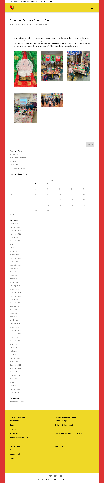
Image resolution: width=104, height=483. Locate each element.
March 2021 (14, 386)
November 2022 (15, 334)
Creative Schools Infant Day (30, 20)
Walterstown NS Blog (41, 24)
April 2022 (13, 351)
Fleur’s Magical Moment (18, 168)
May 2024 (13, 275)
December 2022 (15, 330)
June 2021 (13, 379)
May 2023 (13, 313)
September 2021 (15, 375)
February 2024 (15, 286)
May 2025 (13, 248)
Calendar (13, 458)
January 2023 (14, 327)
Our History (14, 450)
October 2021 (14, 372)
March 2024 (14, 282)
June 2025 (13, 244)
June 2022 (13, 344)
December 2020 (15, 392)
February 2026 (15, 227)
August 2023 (14, 306)
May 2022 (13, 348)
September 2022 (15, 341)
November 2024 (15, 258)
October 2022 (14, 337)
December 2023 (15, 292)
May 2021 (13, 382)
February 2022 (15, 358)
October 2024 (14, 261)
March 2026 (14, 224)
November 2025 (15, 234)
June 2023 (13, 310)
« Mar (12, 214)
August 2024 (14, 268)
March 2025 (14, 251)
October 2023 (14, 299)
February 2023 (15, 323)
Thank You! (14, 165)
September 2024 (15, 265)
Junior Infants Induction (18, 158)
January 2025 (14, 255)
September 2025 (15, 241)
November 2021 (15, 368)
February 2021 (15, 389)
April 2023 (13, 317)
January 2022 (14, 361)
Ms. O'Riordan (17, 24)
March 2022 (14, 355)
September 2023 (15, 303)
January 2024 (14, 289)
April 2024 (13, 279)
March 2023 (14, 320)
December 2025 (15, 230)
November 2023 (15, 296)
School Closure (15, 154)
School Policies (15, 454)
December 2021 (15, 365)
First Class (13, 161)
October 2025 (14, 237)
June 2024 (13, 272)
